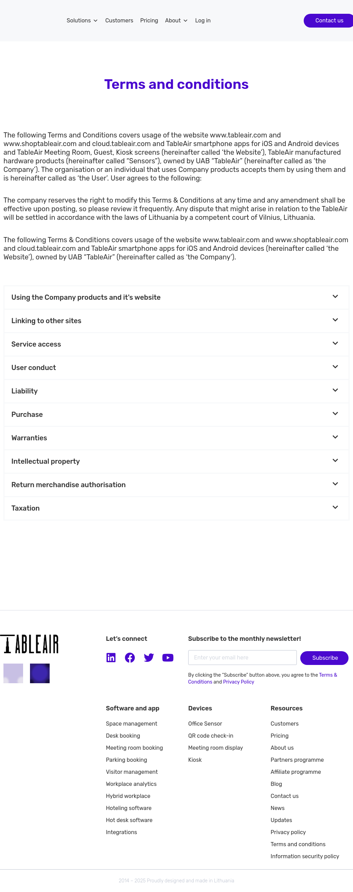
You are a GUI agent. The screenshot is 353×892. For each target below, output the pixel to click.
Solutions (83, 20)
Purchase (27, 414)
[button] (176, 297)
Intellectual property (45, 461)
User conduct (33, 367)
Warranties (29, 438)
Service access (36, 344)
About (176, 20)
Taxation (25, 508)
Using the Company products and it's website (86, 297)
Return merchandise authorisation (68, 485)
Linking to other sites (46, 321)
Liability (24, 391)
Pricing (149, 20)
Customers (119, 20)
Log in (203, 20)
